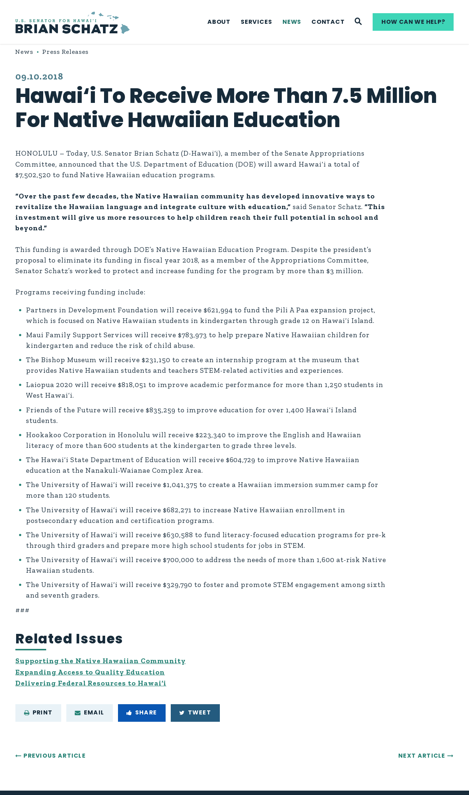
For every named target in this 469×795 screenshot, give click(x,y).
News (291, 22)
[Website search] (359, 21)
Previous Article (54, 755)
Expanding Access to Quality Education (90, 672)
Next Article (422, 755)
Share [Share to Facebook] (141, 712)
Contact (328, 22)
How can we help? (413, 22)
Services (256, 22)
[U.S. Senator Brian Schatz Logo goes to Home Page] (72, 22)
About (218, 22)
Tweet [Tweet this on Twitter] (195, 712)
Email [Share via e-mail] (89, 712)
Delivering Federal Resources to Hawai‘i (90, 683)
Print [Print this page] (38, 712)
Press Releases (65, 52)
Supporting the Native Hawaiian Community (100, 661)
